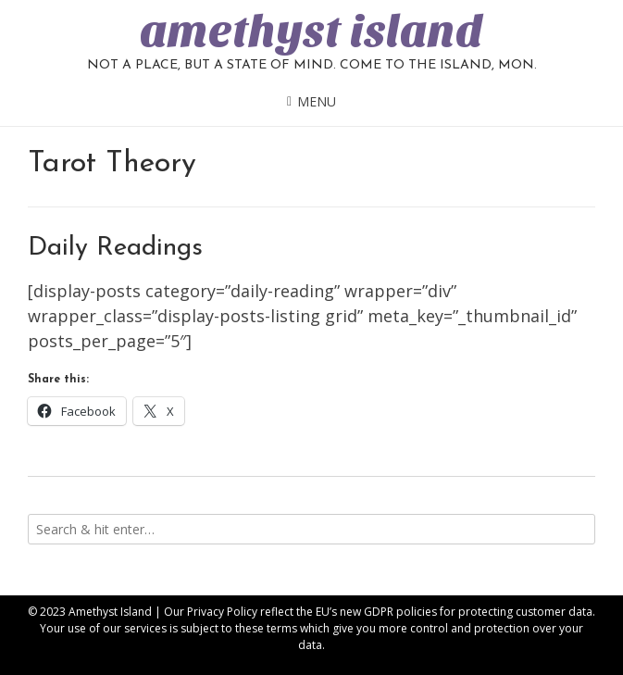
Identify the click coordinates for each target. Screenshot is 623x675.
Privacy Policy (222, 611)
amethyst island (311, 31)
